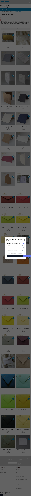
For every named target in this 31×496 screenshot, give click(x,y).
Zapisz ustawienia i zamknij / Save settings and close (14, 256)
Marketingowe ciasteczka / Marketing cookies (14, 245)
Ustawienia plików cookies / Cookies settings (14, 240)
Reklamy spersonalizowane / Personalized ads (14, 253)
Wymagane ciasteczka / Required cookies (14, 243)
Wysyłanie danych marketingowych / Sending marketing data (14, 250)
